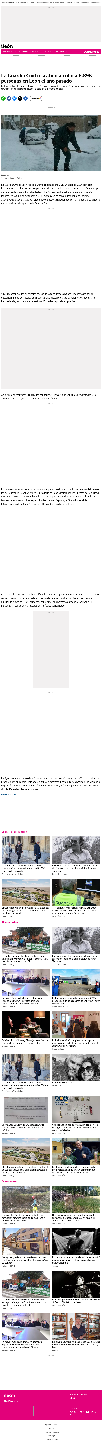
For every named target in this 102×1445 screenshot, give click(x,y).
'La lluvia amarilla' (85, 2)
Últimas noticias (9, 1181)
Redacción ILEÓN (58, 916)
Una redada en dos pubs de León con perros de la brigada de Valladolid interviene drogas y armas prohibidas (76, 1128)
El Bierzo (63, 51)
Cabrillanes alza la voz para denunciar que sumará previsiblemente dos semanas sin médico (23, 1128)
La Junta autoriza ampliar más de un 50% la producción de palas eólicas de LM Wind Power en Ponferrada (76, 1001)
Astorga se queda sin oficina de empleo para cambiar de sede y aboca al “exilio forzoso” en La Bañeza (25, 1260)
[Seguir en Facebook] (78, 1412)
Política (17, 51)
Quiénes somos (51, 1425)
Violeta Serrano (58, 1086)
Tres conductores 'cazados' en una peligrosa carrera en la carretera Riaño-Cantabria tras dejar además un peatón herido (74, 910)
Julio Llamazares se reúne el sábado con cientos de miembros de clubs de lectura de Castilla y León (76, 1345)
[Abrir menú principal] (99, 46)
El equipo (51, 1428)
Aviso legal (51, 1436)
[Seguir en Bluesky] (71, 1412)
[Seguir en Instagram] (84, 1412)
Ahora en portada (10, 922)
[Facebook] (9, 98)
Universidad (53, 51)
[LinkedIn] (25, 98)
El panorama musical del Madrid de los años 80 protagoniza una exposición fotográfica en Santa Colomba (76, 1260)
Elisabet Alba (18, 874)
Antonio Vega (7, 874)
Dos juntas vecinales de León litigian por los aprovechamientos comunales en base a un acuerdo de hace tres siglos (74, 1218)
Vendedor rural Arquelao (57, 2)
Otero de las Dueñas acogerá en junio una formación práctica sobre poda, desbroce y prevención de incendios (23, 1218)
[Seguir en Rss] (71, 1415)
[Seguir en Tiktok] (92, 1412)
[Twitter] (20, 98)
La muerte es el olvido (63, 1082)
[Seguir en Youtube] (87, 1412)
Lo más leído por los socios (14, 832)
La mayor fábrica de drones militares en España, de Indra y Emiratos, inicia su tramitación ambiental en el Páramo (22, 1001)
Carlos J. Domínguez (59, 874)
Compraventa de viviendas (72, 2)
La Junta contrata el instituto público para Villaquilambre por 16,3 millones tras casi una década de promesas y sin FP (25, 959)
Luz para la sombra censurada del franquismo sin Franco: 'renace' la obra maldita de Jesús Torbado (75, 868)
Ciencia (43, 51)
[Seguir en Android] (71, 1398)
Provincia (15, 794)
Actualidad (7, 51)
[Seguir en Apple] (74, 1398)
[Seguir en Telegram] (81, 1412)
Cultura (25, 51)
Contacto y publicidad (51, 1439)
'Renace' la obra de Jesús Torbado (25, 2)
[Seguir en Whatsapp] (95, 1412)
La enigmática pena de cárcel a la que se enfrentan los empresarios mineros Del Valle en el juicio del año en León (25, 868)
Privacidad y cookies (51, 1432)
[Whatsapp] (3, 98)
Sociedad (34, 51)
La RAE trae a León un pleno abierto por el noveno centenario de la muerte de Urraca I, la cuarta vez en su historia (75, 1043)
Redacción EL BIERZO (60, 1007)
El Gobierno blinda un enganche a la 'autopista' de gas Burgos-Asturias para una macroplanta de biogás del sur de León (26, 910)
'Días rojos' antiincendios (42, 2)
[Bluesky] (14, 98)
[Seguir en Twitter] (75, 1412)
